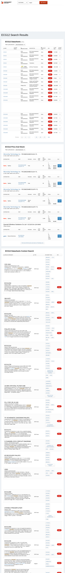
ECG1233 (47, 300)
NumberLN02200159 (8, 509)
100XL (52, 429)
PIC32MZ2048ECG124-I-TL (22, 183)
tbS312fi (48, 491)
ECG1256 (47, 476)
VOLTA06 (47, 341)
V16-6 (5, 319)
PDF (50, 52)
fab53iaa (10, 421)
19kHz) (52, 293)
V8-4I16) (52, 263)
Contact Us (54, 568)
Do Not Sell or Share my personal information (31, 568)
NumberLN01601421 (8, 544)
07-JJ (53, 257)
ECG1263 (47, 405)
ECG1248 (52, 287)
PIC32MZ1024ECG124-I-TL (22, 166)
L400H (52, 319)
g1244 (51, 431)
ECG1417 (25, 265)
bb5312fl (48, 422)
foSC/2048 (48, 304)
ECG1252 (47, 534)
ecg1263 (51, 410)
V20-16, (51, 265)
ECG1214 (47, 324)
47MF (47, 351)
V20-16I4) (47, 263)
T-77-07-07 (48, 385)
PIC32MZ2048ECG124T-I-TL (22, 201)
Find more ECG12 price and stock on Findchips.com (32, 242)
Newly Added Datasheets (9, 568)
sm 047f (47, 295)
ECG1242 (47, 309)
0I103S (51, 374)
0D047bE (47, 276)
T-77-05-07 (48, 311)
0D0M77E (14, 421)
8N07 (52, 295)
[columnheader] (8, 48)
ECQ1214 (47, 330)
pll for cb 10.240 (49, 376)
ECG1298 (47, 539)
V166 (47, 321)
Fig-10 (52, 339)
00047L (28, 301)
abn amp (47, 334)
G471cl (47, 287)
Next (48, 137)
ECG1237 (47, 418)
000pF (52, 500)
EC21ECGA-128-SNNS (21, 236)
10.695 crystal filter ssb (50, 367)
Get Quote (59, 236)
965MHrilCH (48, 358)
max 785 (47, 319)
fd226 (47, 317)
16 (40, 137)
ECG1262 (47, 403)
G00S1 (5, 265)
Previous (17, 137)
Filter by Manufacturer (9, 44)
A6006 (47, 353)
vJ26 (47, 410)
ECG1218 (47, 517)
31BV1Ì (47, 374)
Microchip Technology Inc (12, 154)
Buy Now (59, 166)
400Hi (52, 313)
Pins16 (23, 543)
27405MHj (52, 362)
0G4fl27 (47, 483)
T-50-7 (5, 302)
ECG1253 (47, 364)
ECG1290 (47, 453)
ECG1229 (47, 498)
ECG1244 (47, 429)
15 (36, 137)
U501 (47, 431)
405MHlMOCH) (49, 360)
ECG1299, (48, 259)
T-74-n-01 (48, 280)
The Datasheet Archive (6, 3)
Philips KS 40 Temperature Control (50, 348)
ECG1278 (47, 339)
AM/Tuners (48, 332)
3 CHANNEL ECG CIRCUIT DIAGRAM (50, 408)
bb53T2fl (48, 293)
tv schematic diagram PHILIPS (50, 388)
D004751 (52, 383)
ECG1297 (47, 505)
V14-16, (47, 265)
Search (43, 2)
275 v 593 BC (48, 378)
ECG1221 (47, 462)
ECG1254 (47, 370)
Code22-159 (18, 508)
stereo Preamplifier (50, 468)
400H (51, 317)
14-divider (48, 356)
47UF (51, 351)
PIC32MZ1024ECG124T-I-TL (22, 218)
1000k (52, 491)
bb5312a (47, 298)
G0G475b (6, 465)
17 (44, 137)
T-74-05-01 (12, 345)
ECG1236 (47, 487)
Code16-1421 (19, 543)
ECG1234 (47, 278)
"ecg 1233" (48, 306)
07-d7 (47, 493)
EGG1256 (47, 478)
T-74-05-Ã (47, 343)
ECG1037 (47, 455)
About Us (59, 568)
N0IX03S (52, 372)
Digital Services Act (46, 568)
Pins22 (23, 508)
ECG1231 (47, 381)
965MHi (47, 362)
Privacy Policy (18, 568)
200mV (52, 291)
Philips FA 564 (49, 315)
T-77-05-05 (48, 289)
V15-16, (47, 267)
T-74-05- (52, 478)
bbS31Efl (48, 257)
